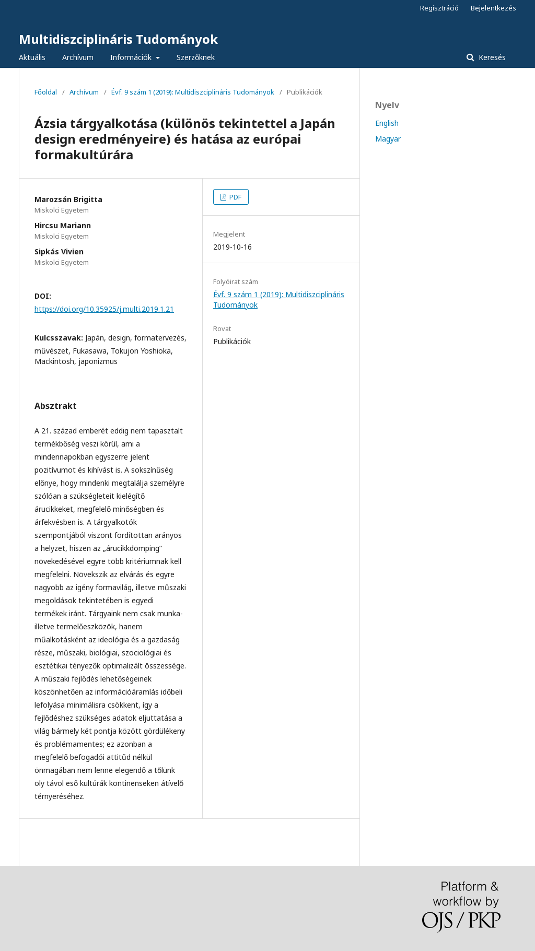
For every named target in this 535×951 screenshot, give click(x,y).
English (387, 123)
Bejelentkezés (493, 8)
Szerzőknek (196, 57)
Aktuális (32, 57)
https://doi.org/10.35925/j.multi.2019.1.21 (104, 309)
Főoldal (45, 92)
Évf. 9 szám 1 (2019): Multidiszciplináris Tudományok (192, 92)
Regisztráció (439, 8)
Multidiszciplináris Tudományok (118, 39)
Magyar (388, 139)
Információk (132, 57)
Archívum (78, 57)
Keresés (491, 57)
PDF (234, 197)
